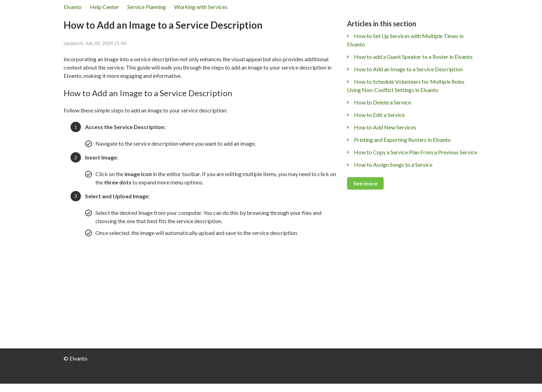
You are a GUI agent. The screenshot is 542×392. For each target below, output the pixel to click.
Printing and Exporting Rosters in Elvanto (402, 139)
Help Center (104, 6)
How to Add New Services (385, 127)
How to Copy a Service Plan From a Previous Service (415, 152)
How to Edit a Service (379, 114)
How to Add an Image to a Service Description (408, 69)
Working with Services (200, 6)
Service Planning (146, 6)
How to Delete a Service (382, 102)
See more (365, 183)
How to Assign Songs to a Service (393, 164)
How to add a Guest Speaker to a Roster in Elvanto (413, 56)
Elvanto (73, 6)
